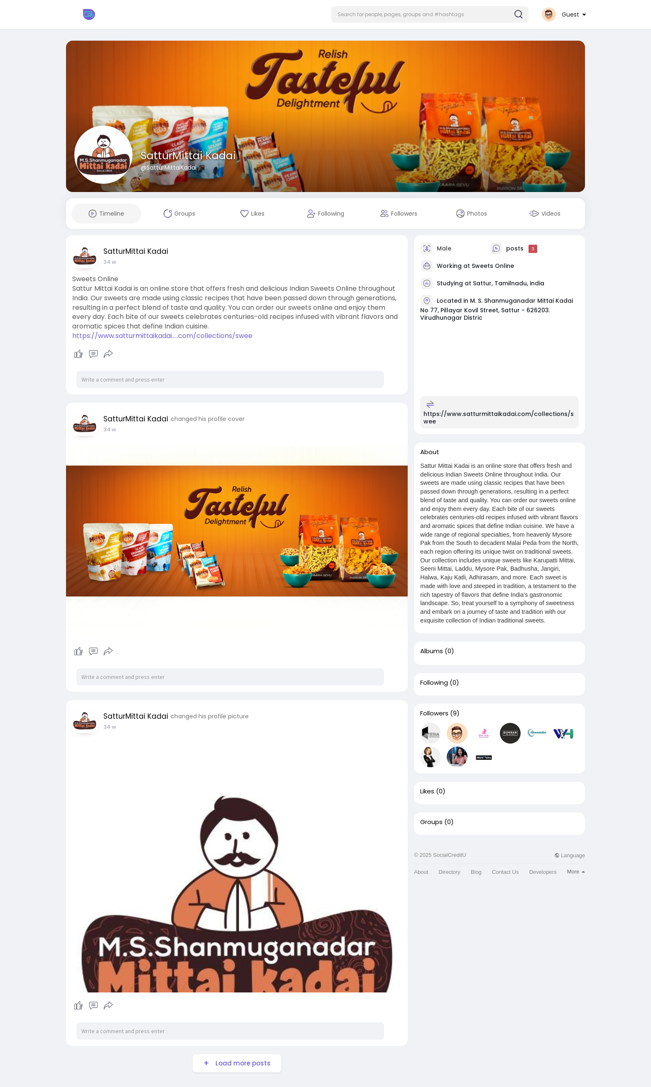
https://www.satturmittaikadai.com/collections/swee (498, 418)
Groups (431, 822)
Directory (449, 872)
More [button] (576, 871)
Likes (427, 791)
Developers (543, 872)
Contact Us (505, 872)
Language (569, 855)
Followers (434, 713)
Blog (476, 872)
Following (434, 682)
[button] (430, 14)
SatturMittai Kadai (188, 155)
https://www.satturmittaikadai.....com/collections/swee (162, 335)
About (421, 872)
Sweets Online (493, 266)
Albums (431, 651)
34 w (109, 262)
